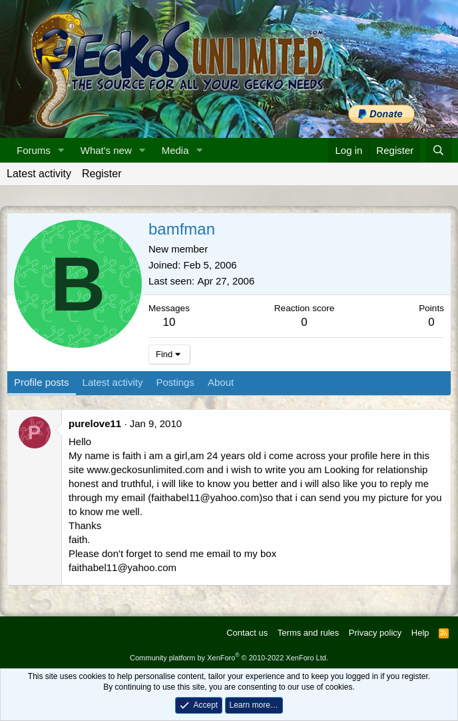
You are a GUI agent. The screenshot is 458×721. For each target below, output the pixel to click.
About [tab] (221, 382)
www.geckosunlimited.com (145, 469)
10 (169, 322)
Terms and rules (308, 633)
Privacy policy (375, 633)
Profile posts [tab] (41, 382)
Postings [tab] (175, 382)
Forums (34, 150)
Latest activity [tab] (113, 382)
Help (420, 633)
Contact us (247, 633)
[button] (61, 150)
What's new (106, 150)
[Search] (438, 150)
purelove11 (95, 423)
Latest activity (39, 173)
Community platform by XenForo (229, 658)
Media (175, 150)
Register (102, 173)
